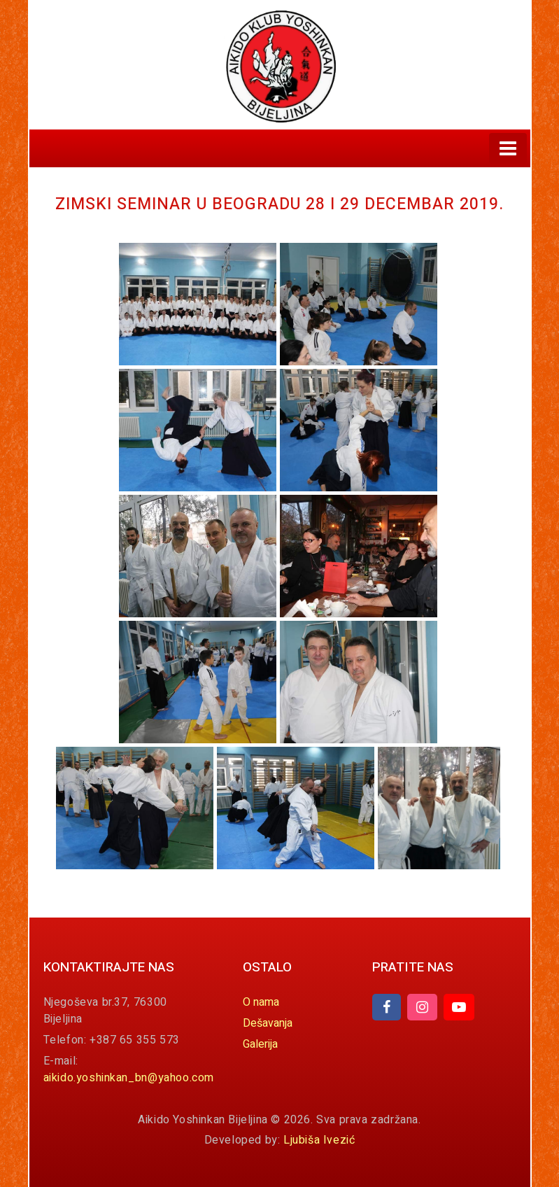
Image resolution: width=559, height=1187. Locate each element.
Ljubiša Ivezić (319, 1140)
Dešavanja (267, 1023)
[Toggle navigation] (508, 148)
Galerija (260, 1044)
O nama (261, 1002)
